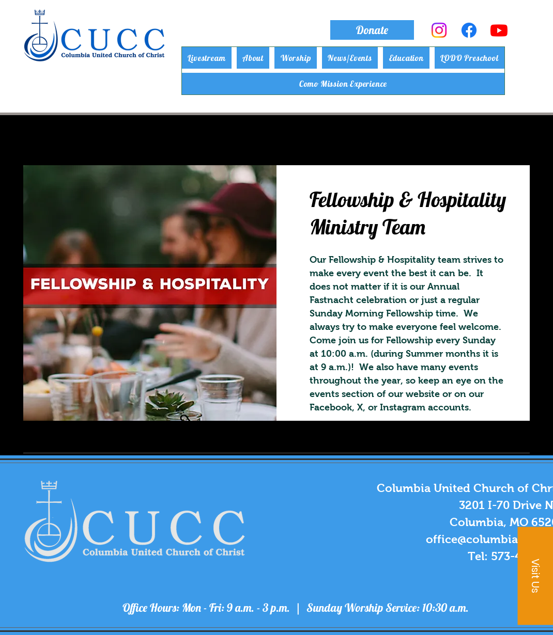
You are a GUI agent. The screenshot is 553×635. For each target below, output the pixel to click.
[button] (253, 58)
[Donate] (372, 30)
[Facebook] (469, 30)
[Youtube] (499, 30)
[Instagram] (439, 30)
